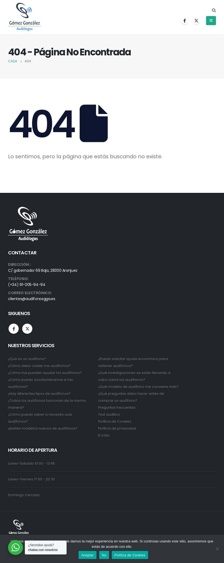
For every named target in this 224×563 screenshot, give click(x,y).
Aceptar (87, 555)
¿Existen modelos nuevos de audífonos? (43, 428)
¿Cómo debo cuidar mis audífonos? (39, 365)
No (104, 555)
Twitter (27, 329)
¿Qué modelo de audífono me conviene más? (138, 386)
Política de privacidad (117, 428)
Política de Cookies (114, 421)
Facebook (14, 329)
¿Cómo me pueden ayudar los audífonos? (45, 372)
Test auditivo (109, 414)
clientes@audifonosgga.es (31, 298)
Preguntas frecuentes (117, 407)
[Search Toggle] (213, 10)
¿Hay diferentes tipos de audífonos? (39, 393)
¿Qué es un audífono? (27, 359)
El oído (104, 435)
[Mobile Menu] (211, 20)
